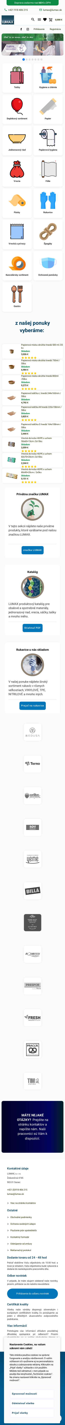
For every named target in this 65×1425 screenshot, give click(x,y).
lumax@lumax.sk (15, 1194)
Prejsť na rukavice (32, 705)
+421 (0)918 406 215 (17, 1189)
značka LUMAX (32, 550)
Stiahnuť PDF (32, 627)
